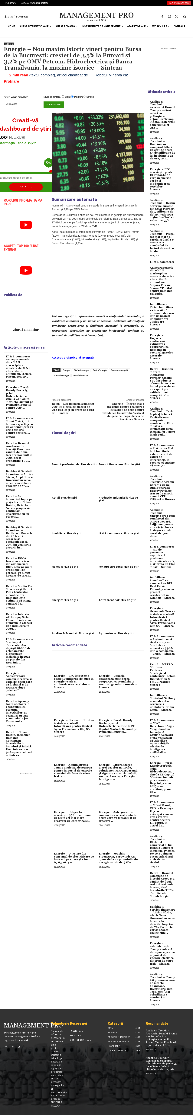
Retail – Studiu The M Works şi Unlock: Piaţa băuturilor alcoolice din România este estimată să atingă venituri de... (20, 595)
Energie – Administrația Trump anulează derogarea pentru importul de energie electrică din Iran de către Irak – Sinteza (162, 954)
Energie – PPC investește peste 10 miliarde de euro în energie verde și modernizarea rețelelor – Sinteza (73, 681)
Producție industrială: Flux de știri (118, 499)
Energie (9, 44)
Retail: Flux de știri (64, 497)
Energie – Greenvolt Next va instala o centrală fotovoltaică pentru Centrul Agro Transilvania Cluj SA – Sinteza (74, 726)
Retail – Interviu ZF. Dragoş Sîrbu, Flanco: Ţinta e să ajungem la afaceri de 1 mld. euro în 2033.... (19, 622)
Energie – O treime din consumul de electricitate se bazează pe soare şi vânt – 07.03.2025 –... (74, 858)
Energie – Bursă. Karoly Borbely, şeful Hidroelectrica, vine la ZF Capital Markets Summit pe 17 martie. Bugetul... (118, 726)
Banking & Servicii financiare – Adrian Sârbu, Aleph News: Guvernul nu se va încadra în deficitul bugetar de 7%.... (19, 479)
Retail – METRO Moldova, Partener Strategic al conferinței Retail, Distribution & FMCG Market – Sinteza (162, 675)
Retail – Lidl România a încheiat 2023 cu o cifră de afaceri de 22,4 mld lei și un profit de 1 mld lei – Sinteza (73, 408)
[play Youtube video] (26, 224)
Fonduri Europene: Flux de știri (119, 566)
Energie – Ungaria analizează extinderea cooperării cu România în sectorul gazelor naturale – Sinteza (118, 681)
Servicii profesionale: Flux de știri (74, 464)
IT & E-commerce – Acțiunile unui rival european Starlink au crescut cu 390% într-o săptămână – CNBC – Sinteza (162, 645)
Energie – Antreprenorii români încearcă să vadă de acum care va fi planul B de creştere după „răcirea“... (19, 682)
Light (67, 97)
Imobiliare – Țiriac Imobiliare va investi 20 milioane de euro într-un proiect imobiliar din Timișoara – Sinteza (162, 315)
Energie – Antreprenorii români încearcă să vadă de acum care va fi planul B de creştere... (118, 816)
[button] (184, 16)
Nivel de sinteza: (52, 97)
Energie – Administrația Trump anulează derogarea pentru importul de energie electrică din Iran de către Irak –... (73, 770)
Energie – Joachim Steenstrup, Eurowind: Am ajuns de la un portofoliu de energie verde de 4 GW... (118, 858)
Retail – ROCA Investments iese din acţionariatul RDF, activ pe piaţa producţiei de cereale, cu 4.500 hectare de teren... (19, 567)
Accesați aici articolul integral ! (73, 357)
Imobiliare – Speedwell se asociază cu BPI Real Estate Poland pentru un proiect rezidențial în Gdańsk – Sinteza (162, 588)
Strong (90, 97)
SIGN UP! (26, 186)
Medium (78, 97)
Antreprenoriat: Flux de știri (117, 600)
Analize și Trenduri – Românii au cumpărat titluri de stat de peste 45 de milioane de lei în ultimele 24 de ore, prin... (162, 149)
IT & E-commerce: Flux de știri (119, 533)
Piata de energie (81, 370)
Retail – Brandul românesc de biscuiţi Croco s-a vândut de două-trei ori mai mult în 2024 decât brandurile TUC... (19, 452)
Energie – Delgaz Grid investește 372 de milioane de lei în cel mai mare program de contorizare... (72, 816)
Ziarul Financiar (19, 96)
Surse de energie (61, 375)
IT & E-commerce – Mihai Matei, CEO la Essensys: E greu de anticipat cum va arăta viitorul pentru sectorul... (19, 426)
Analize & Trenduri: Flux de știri (73, 633)
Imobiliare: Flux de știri (67, 533)
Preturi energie (100, 370)
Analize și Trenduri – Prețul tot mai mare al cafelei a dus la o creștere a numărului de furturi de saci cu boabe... (162, 241)
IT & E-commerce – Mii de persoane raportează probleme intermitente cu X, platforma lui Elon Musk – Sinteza (162, 557)
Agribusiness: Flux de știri (116, 633)
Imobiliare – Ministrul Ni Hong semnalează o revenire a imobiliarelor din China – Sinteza (162, 703)
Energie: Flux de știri (65, 600)
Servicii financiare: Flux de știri (119, 464)
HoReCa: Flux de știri (65, 566)
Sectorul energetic (119, 370)
